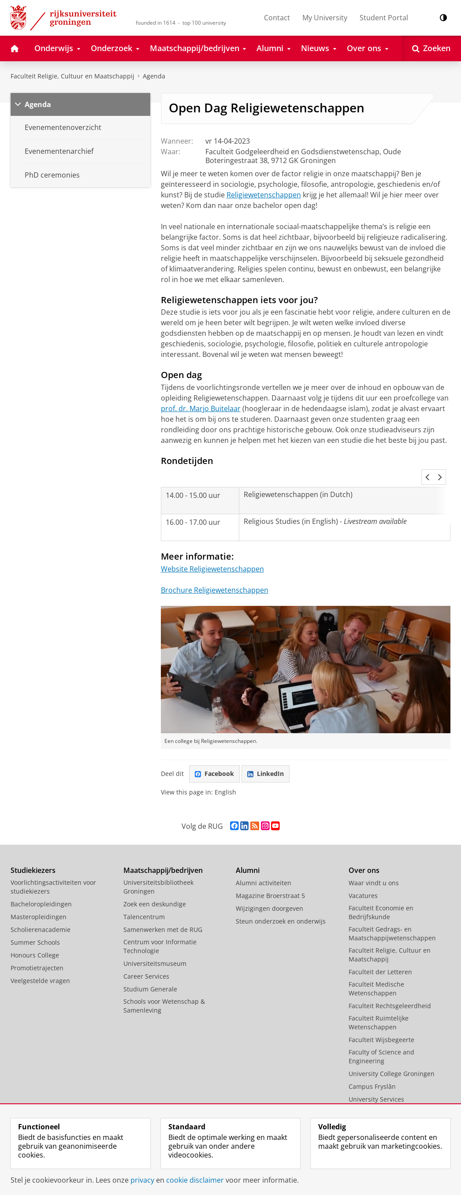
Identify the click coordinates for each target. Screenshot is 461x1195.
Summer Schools (35, 923)
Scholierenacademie (41, 910)
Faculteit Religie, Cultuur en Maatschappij (72, 76)
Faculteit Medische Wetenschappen (376, 969)
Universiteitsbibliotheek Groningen (158, 867)
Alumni (248, 850)
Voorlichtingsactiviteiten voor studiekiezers (53, 867)
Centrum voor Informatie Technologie (160, 926)
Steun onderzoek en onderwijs (281, 902)
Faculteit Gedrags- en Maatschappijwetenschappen (392, 914)
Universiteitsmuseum (154, 944)
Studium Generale (150, 969)
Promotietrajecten (37, 948)
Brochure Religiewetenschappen (214, 570)
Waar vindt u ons (374, 863)
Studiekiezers (33, 850)
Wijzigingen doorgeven (269, 889)
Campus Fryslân (372, 1067)
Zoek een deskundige (154, 884)
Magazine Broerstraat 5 (270, 876)
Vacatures (363, 876)
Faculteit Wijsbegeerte (381, 1020)
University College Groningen (392, 1054)
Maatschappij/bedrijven (163, 850)
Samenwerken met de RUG (162, 910)
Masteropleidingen (39, 897)
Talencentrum (144, 897)
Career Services (146, 957)
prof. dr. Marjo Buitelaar (201, 408)
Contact (277, 17)
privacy (142, 1180)
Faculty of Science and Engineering (381, 1037)
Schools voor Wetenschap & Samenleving (164, 986)
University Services (376, 1080)
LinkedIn (265, 754)
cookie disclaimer (195, 1180)
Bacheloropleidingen (41, 884)
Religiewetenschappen (264, 195)
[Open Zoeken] (431, 48)
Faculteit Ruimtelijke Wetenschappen (379, 1003)
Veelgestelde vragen (40, 961)
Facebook (214, 754)
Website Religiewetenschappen (212, 549)
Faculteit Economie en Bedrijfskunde (381, 893)
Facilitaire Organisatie (381, 1092)
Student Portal (384, 17)
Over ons (364, 850)
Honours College (35, 936)
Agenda (154, 76)
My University (324, 17)
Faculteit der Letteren (380, 952)
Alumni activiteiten (263, 863)
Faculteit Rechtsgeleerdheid (390, 986)
